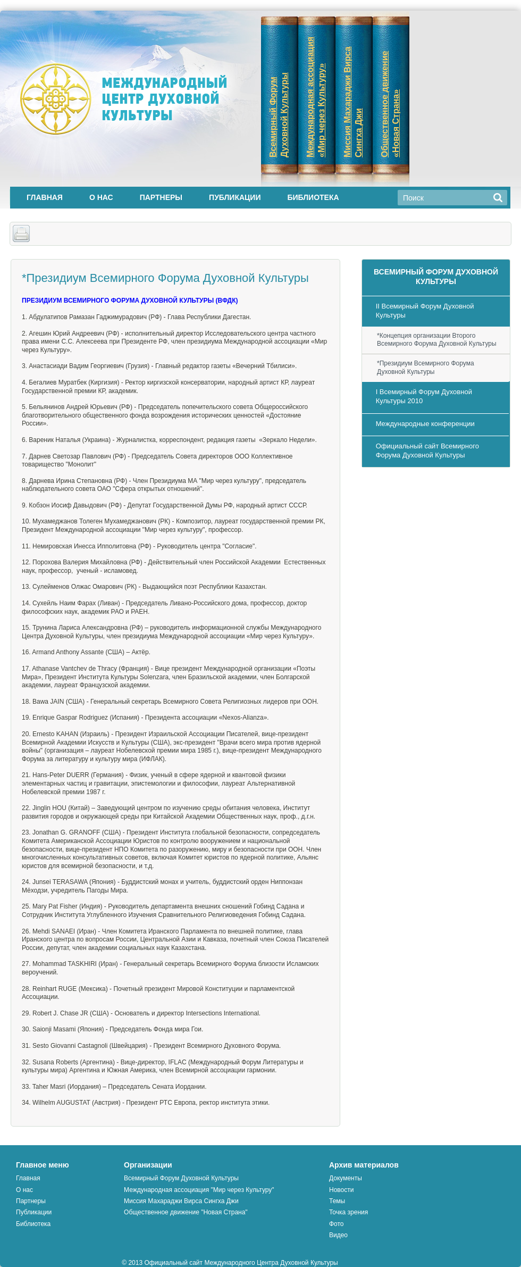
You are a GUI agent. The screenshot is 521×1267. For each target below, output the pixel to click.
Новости (341, 1190)
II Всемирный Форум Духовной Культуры (425, 310)
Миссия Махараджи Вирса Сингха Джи (181, 1201)
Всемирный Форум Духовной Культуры (181, 1178)
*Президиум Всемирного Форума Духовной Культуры (425, 368)
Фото (336, 1224)
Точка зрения (348, 1212)
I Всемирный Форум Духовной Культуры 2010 (424, 396)
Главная (45, 197)
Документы (345, 1178)
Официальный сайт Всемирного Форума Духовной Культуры (427, 450)
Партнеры (161, 197)
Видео (338, 1235)
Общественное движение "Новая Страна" (186, 1212)
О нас (101, 197)
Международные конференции (425, 424)
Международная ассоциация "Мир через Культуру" (199, 1190)
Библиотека (313, 197)
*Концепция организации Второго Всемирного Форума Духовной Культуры (437, 340)
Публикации (234, 197)
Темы (337, 1201)
